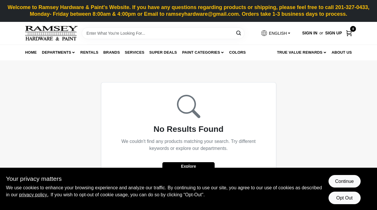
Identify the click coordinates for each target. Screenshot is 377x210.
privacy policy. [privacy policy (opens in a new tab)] (33, 194)
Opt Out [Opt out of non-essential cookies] (344, 197)
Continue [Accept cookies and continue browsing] (344, 181)
